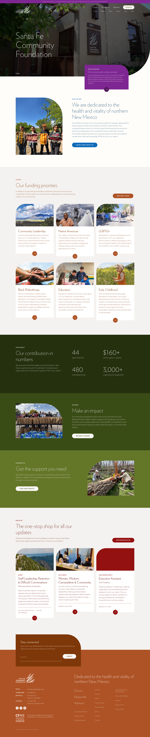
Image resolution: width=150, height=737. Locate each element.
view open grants (27, 488)
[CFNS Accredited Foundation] (20, 718)
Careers (97, 716)
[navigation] (23, 8)
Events (97, 698)
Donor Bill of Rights (121, 696)
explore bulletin (123, 540)
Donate (129, 7)
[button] (95, 7)
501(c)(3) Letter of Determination (121, 691)
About (110, 11)
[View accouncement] (106, 89)
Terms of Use (119, 705)
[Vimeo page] (24, 708)
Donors (95, 7)
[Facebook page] (17, 708)
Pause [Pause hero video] (18, 73)
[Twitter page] (21, 708)
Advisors (116, 7)
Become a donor (83, 436)
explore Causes (123, 196)
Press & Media (99, 707)
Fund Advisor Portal (80, 712)
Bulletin (103, 11)
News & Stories (99, 703)
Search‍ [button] (132, 11)
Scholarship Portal (80, 720)
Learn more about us (84, 145)
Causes (95, 11)
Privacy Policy (119, 709)
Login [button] (125, 11)
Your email (23, 657)
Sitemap (118, 700)
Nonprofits (105, 7)
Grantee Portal (79, 716)
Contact (118, 11)
